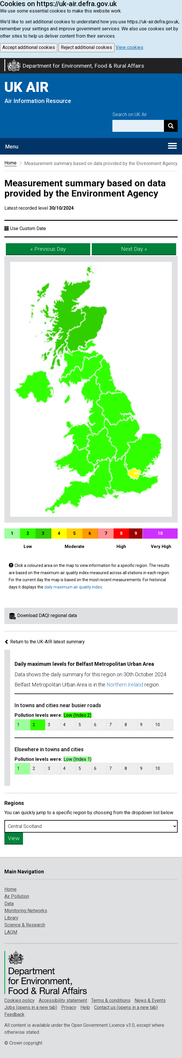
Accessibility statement (63, 1000)
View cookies (129, 47)
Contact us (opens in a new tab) (126, 1007)
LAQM (10, 932)
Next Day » (134, 249)
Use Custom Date (28, 228)
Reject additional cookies (86, 47)
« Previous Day (48, 249)
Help (85, 1007)
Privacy (68, 1007)
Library (11, 918)
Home (10, 163)
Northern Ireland (125, 685)
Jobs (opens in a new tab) (30, 1007)
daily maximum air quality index (73, 587)
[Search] (171, 126)
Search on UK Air (129, 114)
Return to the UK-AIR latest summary (44, 641)
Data (9, 903)
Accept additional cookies (28, 47)
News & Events (150, 1000)
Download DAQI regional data (47, 615)
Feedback (14, 1014)
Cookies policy (19, 1000)
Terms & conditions (110, 1000)
